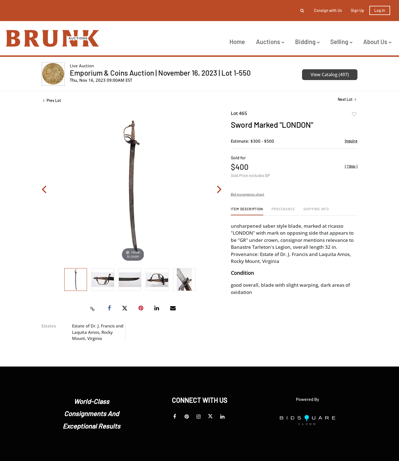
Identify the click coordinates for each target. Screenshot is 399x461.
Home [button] (237, 41)
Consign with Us (328, 10)
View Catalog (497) (330, 74)
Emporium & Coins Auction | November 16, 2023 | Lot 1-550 (160, 72)
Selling (341, 41)
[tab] (247, 211)
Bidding (307, 41)
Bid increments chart (247, 194)
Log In (379, 10)
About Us (377, 41)
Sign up (357, 10)
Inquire (351, 140)
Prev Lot (52, 100)
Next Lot (347, 99)
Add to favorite (354, 114)
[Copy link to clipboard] (92, 308)
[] (351, 166)
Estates (49, 326)
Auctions (270, 41)
